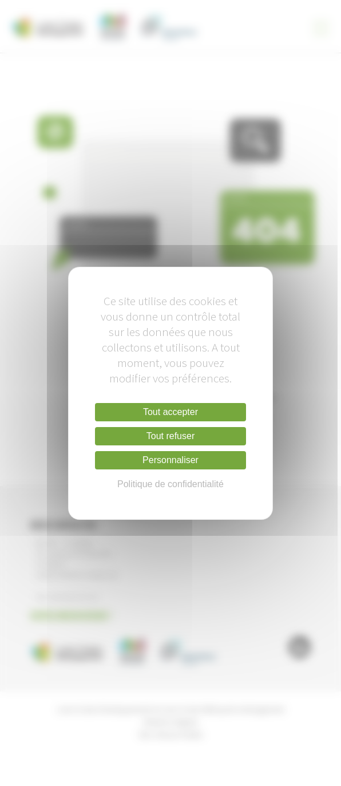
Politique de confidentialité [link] (170, 484)
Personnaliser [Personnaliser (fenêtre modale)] (170, 460)
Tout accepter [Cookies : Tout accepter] (170, 412)
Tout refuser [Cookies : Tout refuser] (170, 436)
